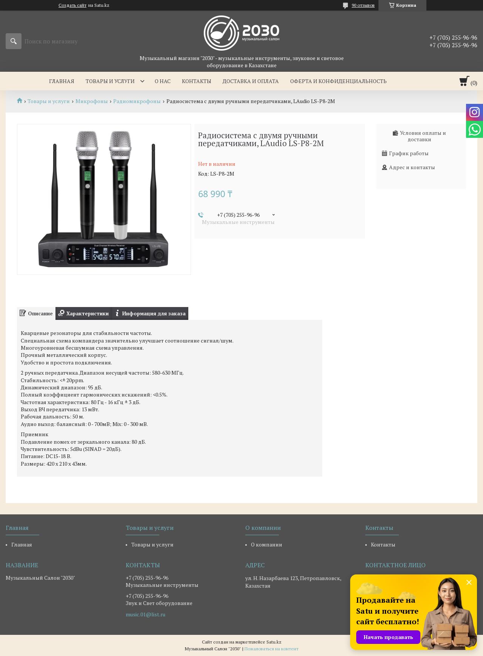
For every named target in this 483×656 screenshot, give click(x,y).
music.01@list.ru (145, 614)
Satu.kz (273, 642)
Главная (61, 81)
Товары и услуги (110, 81)
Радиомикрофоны (137, 101)
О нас (163, 81)
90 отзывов (363, 5)
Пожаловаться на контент (271, 648)
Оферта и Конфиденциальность (338, 81)
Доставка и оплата (251, 81)
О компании (266, 544)
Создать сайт (72, 5)
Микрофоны (91, 101)
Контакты (196, 81)
